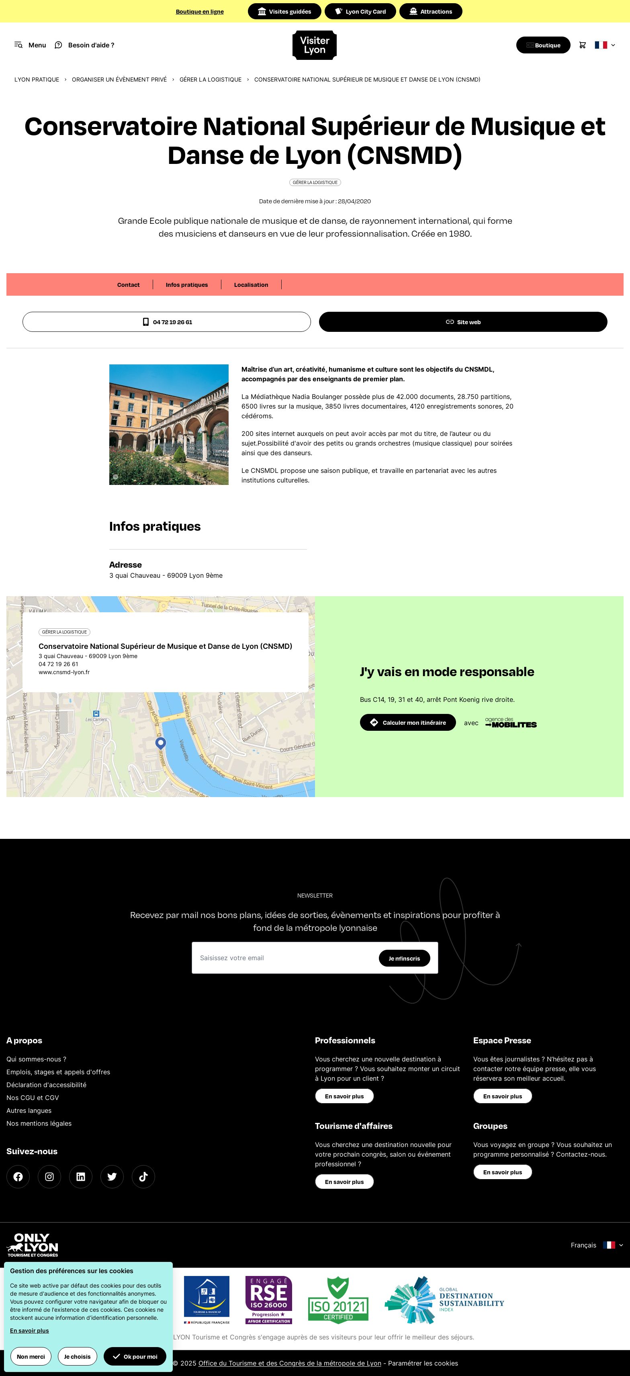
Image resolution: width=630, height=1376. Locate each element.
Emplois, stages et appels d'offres (58, 1072)
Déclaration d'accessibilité (46, 1085)
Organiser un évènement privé (119, 79)
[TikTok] (143, 1176)
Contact (128, 284)
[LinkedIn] (80, 1176)
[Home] (315, 45)
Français (597, 1245)
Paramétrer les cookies (423, 1363)
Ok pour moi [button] (135, 1356)
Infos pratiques (187, 284)
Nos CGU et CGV (32, 1098)
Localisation (251, 284)
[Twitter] (112, 1176)
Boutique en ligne (200, 11)
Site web (463, 322)
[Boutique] (541, 45)
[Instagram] (49, 1176)
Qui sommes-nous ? (36, 1059)
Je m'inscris (404, 958)
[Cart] (583, 45)
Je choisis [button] (77, 1356)
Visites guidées (284, 11)
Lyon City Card (360, 11)
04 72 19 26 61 (167, 322)
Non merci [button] (31, 1356)
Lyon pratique (36, 79)
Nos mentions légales (39, 1123)
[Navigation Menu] (30, 45)
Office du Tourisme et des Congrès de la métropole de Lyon (289, 1363)
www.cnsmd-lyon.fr (64, 672)
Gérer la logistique (210, 79)
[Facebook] (18, 1176)
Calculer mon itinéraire (408, 722)
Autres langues (28, 1110)
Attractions (430, 11)
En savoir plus (344, 1096)
